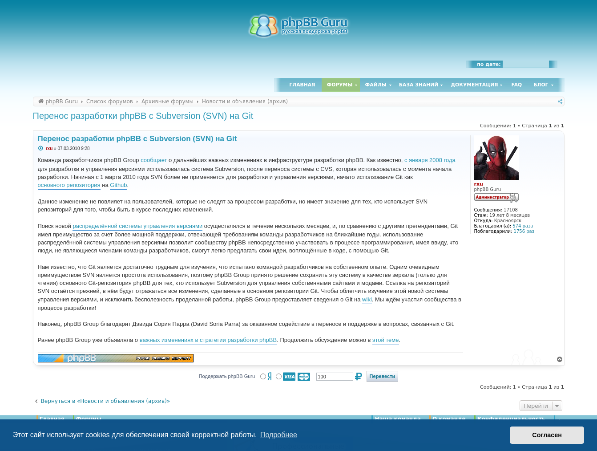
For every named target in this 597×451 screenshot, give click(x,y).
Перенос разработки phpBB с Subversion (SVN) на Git (143, 116)
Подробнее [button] (278, 435)
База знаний (419, 85)
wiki (367, 299)
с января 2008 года (430, 160)
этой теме (385, 340)
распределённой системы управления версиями (137, 226)
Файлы (376, 85)
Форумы (340, 85)
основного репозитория (69, 185)
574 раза (522, 225)
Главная (302, 85)
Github (118, 185)
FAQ (517, 85)
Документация (474, 85)
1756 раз (524, 231)
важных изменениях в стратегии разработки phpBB (208, 340)
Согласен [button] (547, 435)
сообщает (154, 160)
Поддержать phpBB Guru (227, 376)
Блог (540, 85)
